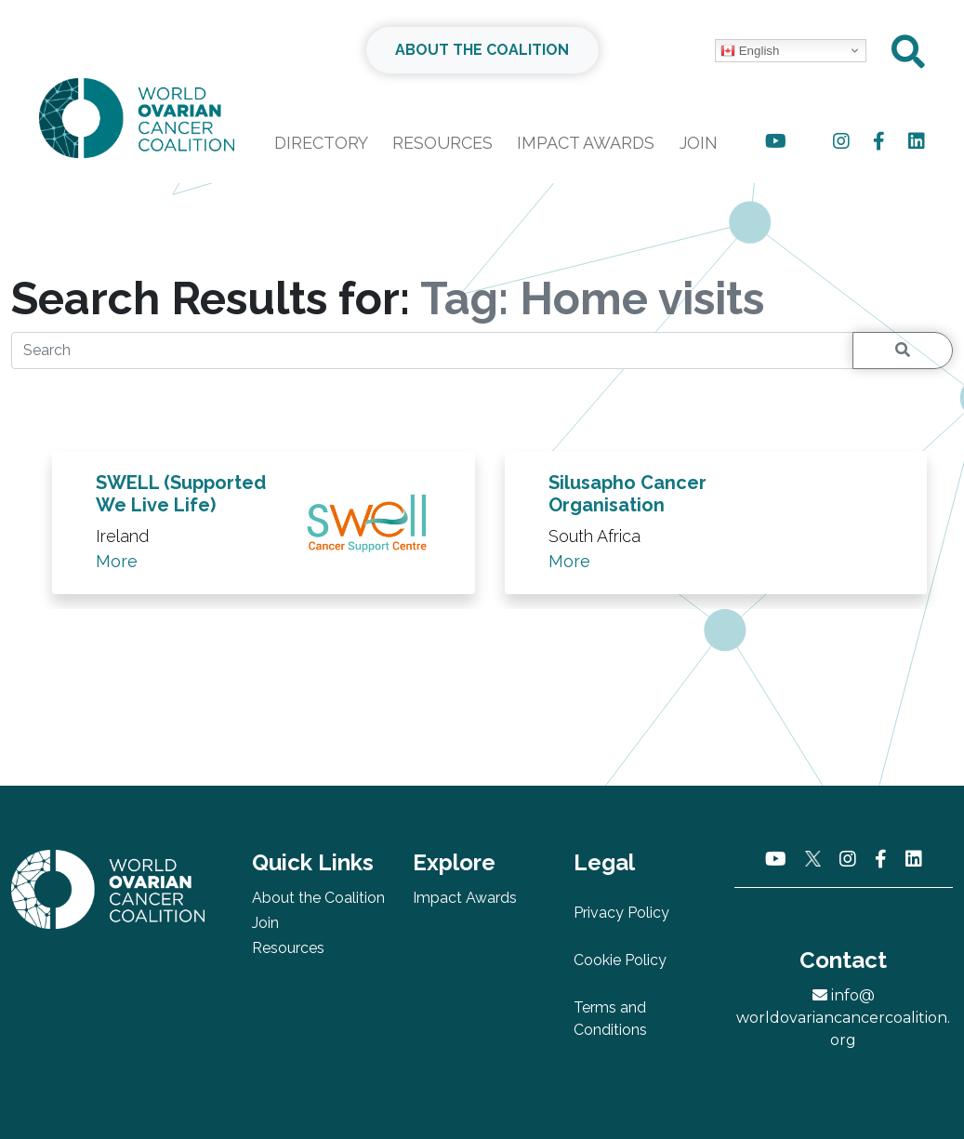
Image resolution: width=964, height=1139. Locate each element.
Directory (321, 142)
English (749, 51)
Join (699, 142)
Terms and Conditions (610, 1019)
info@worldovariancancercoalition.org (843, 1018)
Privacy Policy (621, 912)
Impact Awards (585, 142)
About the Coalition (318, 898)
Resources (442, 142)
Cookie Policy (620, 960)
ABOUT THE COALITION (482, 50)
